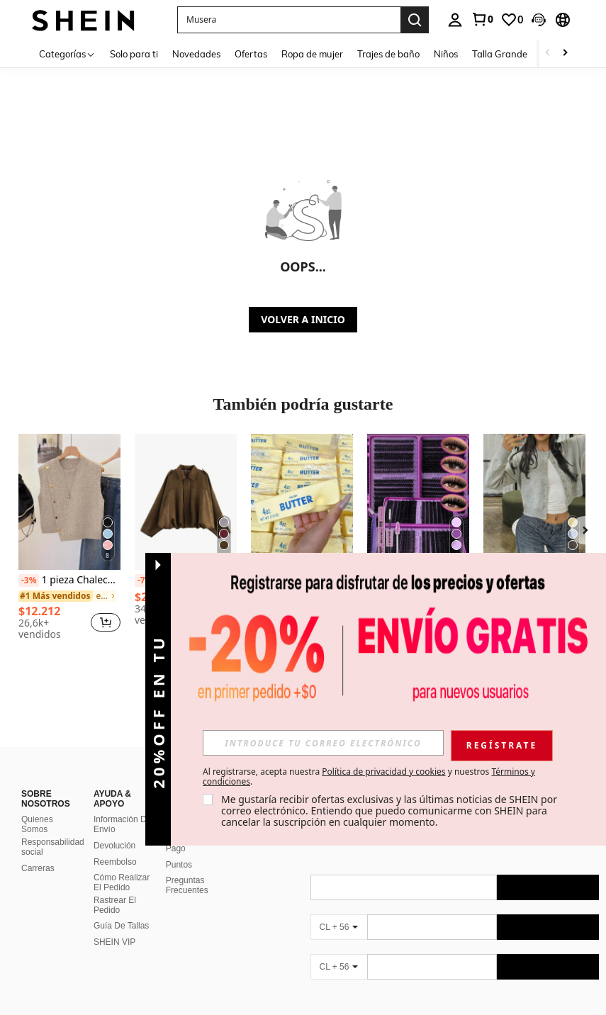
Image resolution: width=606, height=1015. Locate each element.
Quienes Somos (37, 824)
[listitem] (69, 539)
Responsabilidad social (52, 847)
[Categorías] (67, 53)
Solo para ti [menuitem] (134, 54)
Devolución (114, 846)
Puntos (179, 865)
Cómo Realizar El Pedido (122, 882)
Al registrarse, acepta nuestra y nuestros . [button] (369, 777)
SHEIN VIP (114, 942)
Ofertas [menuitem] (251, 54)
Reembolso (115, 862)
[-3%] (28, 580)
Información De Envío (122, 824)
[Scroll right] (565, 53)
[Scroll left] (548, 53)
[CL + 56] (338, 927)
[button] (288, 19)
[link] (482, 19)
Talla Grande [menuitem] (499, 54)
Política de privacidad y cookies (383, 772)
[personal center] (455, 19)
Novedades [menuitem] (196, 54)
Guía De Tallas (122, 926)
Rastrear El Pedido (115, 905)
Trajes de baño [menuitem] (388, 54)
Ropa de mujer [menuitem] (312, 54)
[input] (323, 743)
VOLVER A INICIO (302, 319)
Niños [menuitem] (446, 54)
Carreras (38, 868)
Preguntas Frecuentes (187, 885)
